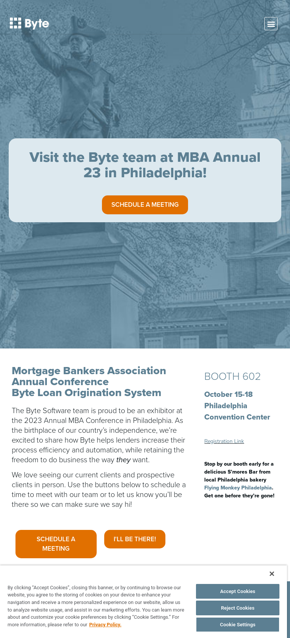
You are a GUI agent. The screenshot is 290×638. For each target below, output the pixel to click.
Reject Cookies (238, 608)
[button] (271, 23)
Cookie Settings (238, 624)
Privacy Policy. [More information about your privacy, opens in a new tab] (105, 624)
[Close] (272, 573)
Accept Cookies (237, 591)
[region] (143, 601)
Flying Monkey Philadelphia (238, 488)
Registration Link (224, 441)
